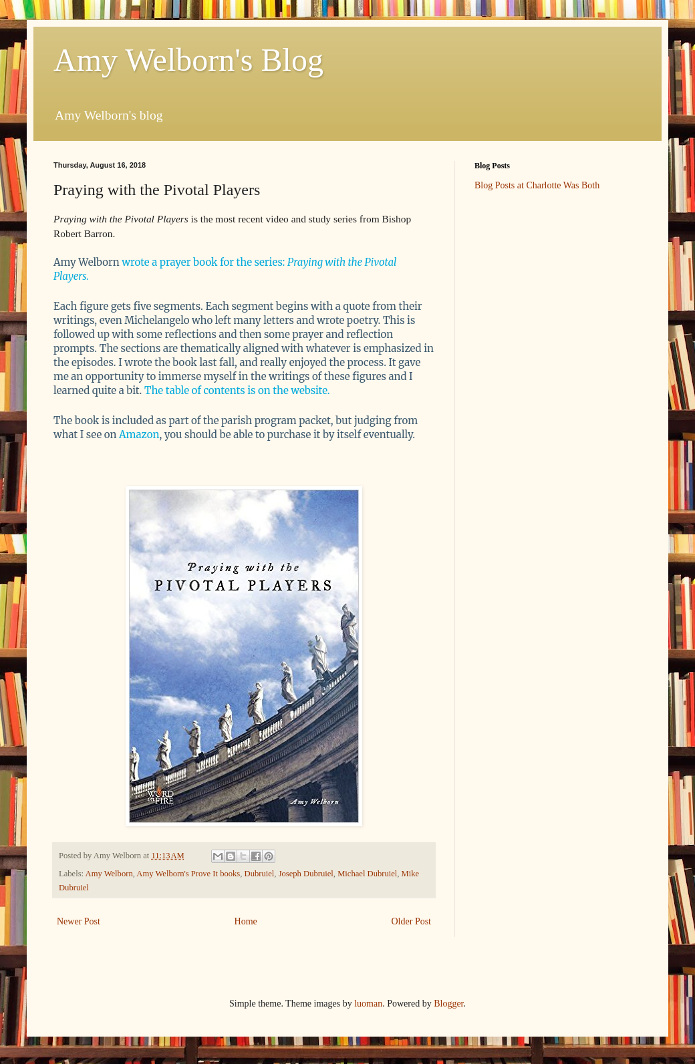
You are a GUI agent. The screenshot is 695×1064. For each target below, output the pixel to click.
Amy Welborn (109, 873)
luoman (368, 1004)
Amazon (139, 434)
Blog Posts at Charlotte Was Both (536, 185)
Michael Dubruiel (367, 873)
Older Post (412, 921)
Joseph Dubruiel (306, 873)
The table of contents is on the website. (238, 390)
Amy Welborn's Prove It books (188, 873)
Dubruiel (260, 873)
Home (246, 921)
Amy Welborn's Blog (188, 59)
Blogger (448, 1004)
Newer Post (78, 921)
